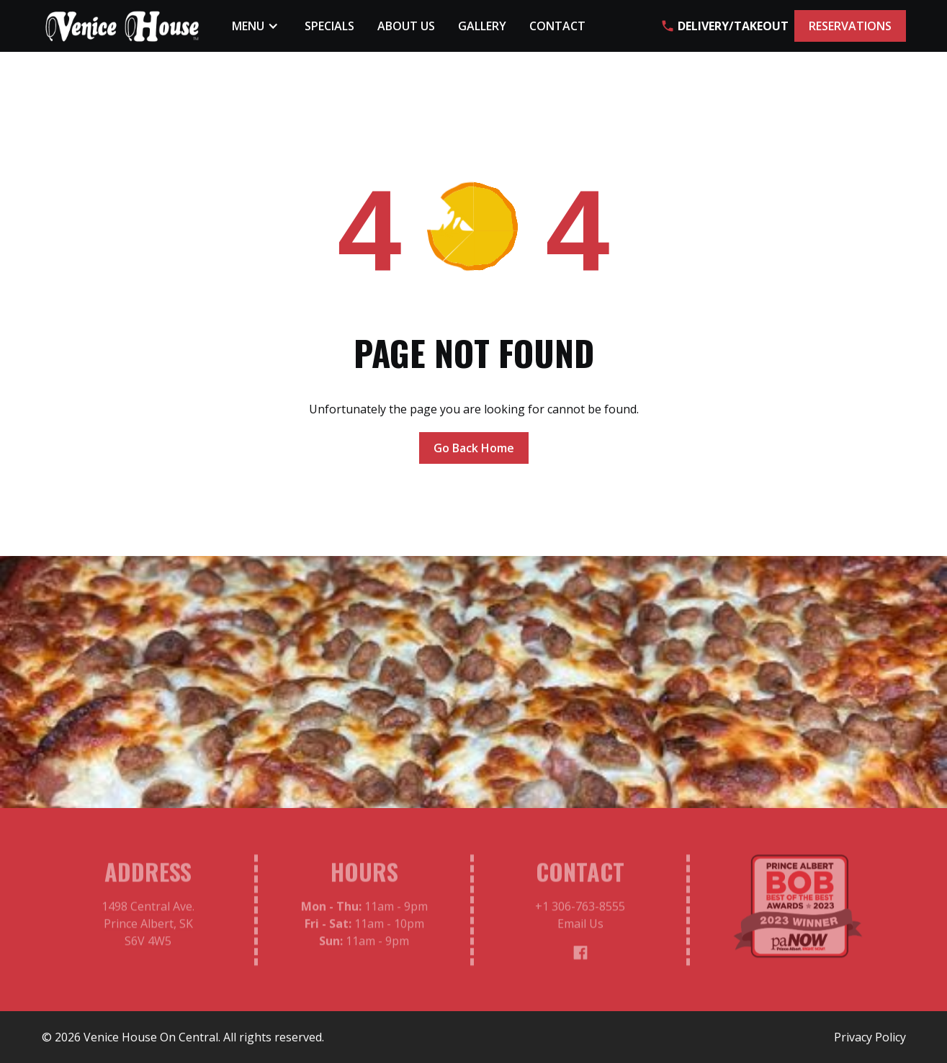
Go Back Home (474, 448)
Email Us (580, 927)
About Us (406, 26)
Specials (329, 26)
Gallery (482, 26)
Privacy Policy (870, 1037)
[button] (256, 26)
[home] (122, 26)
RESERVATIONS (850, 26)
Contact (557, 26)
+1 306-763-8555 (580, 910)
